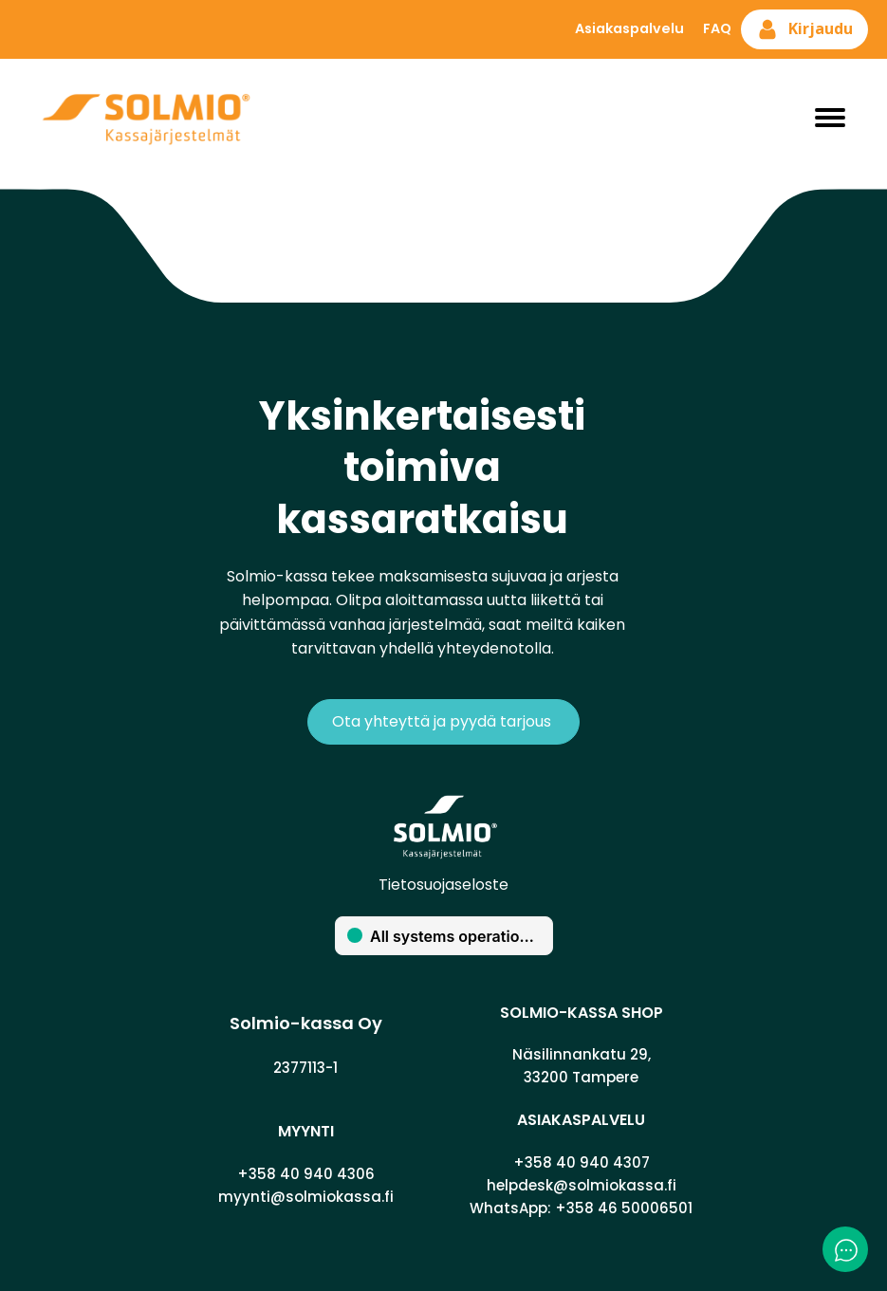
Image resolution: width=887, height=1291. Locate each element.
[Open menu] (830, 117)
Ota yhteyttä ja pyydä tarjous (443, 721)
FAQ (717, 28)
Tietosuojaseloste (443, 884)
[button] (804, 29)
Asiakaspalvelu (629, 28)
